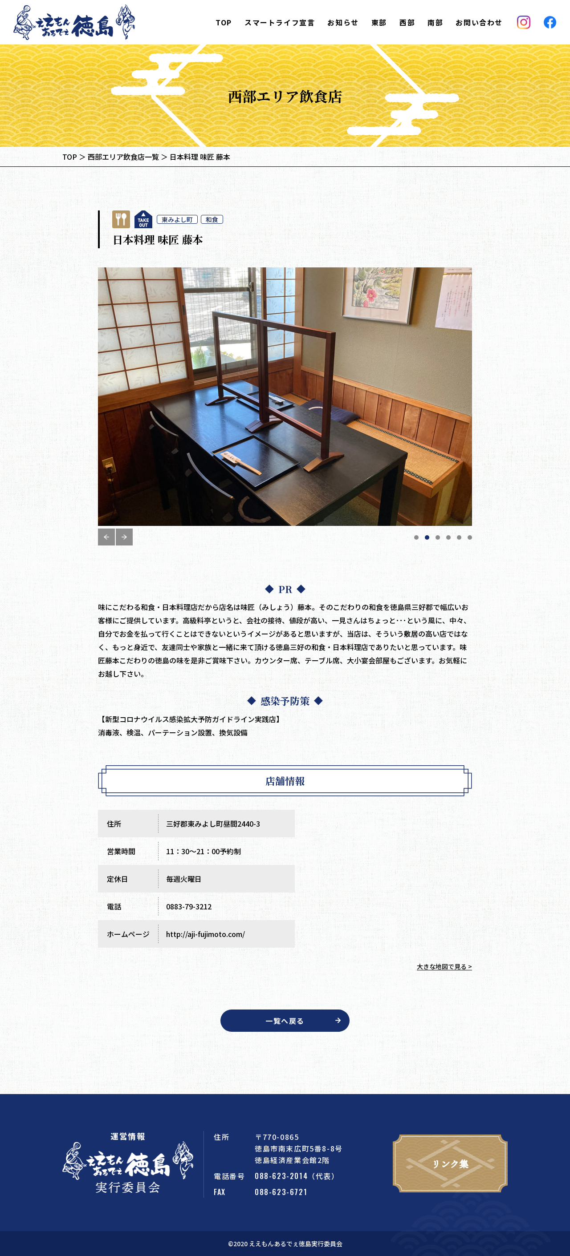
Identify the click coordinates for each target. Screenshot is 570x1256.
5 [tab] (459, 537)
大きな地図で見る (442, 966)
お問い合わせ (479, 22)
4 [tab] (448, 537)
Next (124, 537)
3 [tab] (438, 537)
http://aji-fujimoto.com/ (205, 934)
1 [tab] (416, 537)
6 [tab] (470, 537)
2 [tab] (427, 537)
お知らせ (342, 22)
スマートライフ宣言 (279, 22)
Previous (106, 537)
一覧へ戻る (285, 1020)
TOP (224, 22)
